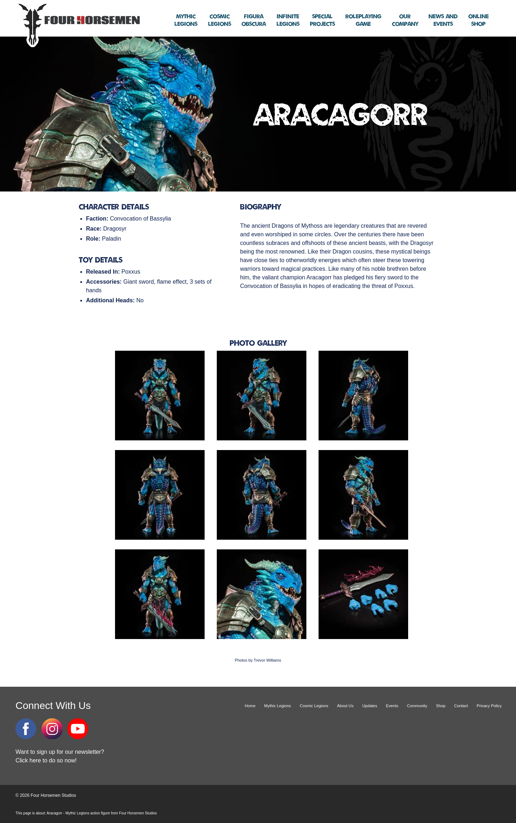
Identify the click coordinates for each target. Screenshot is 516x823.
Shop (478, 20)
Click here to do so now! (46, 760)
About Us (345, 706)
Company (405, 20)
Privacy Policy (489, 706)
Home (250, 706)
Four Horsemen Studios (78, 24)
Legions (186, 20)
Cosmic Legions (314, 706)
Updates (369, 706)
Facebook (25, 728)
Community (417, 706)
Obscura (254, 20)
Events (443, 20)
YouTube (77, 728)
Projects (322, 20)
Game (363, 20)
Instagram (52, 728)
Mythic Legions (277, 706)
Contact (461, 706)
